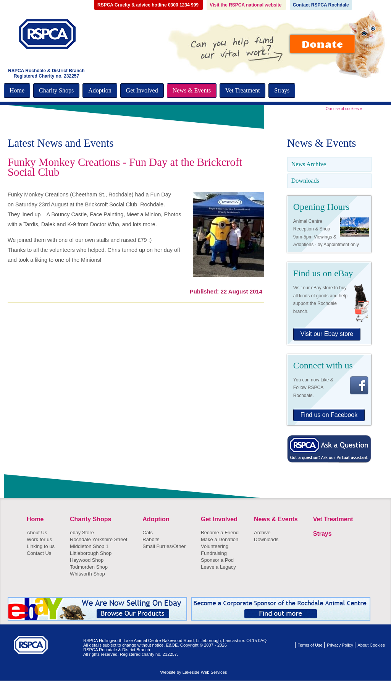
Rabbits (150, 539)
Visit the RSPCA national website (246, 5)
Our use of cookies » (344, 109)
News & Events (192, 90)
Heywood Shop (86, 560)
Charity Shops (56, 90)
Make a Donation (219, 539)
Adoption (99, 90)
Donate (322, 44)
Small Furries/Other (164, 546)
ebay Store (82, 532)
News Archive (308, 164)
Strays (281, 90)
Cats (147, 532)
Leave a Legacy (218, 567)
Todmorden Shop (89, 567)
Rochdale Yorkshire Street (98, 539)
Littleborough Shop (90, 553)
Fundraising (214, 553)
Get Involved (142, 90)
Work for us (39, 539)
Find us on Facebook (329, 415)
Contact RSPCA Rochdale (321, 5)
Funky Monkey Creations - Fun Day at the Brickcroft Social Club (125, 167)
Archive (262, 532)
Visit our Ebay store (327, 334)
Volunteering (214, 546)
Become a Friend (220, 532)
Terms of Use (311, 645)
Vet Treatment (242, 90)
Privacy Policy (340, 645)
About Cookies (371, 645)
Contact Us (39, 553)
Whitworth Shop (87, 574)
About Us (37, 532)
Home (17, 90)
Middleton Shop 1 (89, 546)
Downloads (305, 180)
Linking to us (41, 546)
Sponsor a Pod (217, 560)
